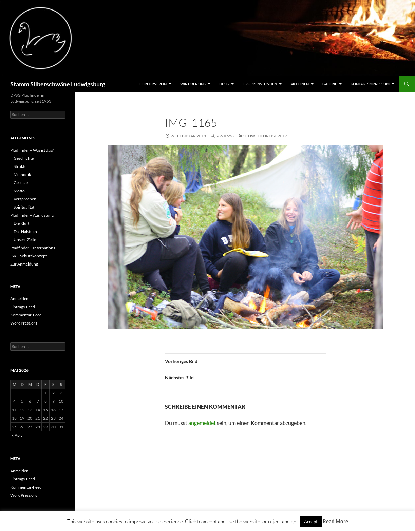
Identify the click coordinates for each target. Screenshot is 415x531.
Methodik (22, 174)
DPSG (224, 84)
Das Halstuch (25, 231)
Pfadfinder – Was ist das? (32, 150)
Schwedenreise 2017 (265, 135)
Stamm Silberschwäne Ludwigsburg (57, 84)
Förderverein (153, 84)
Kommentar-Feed (26, 314)
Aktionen (299, 84)
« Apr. (17, 435)
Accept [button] (311, 521)
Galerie (329, 84)
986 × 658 (225, 135)
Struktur (21, 166)
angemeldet (202, 422)
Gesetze (21, 182)
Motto (19, 190)
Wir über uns (193, 84)
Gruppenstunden (260, 84)
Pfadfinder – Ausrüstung (32, 215)
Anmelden (19, 298)
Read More (335, 521)
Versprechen (25, 198)
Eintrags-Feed (22, 306)
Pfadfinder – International (33, 247)
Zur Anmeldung (24, 264)
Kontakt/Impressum (370, 84)
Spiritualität (24, 207)
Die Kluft (21, 223)
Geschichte (24, 158)
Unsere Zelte (25, 239)
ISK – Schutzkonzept (28, 255)
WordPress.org (23, 323)
